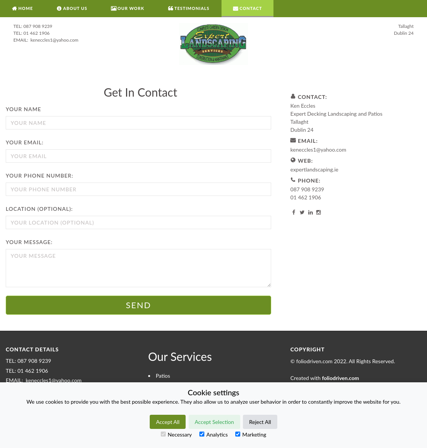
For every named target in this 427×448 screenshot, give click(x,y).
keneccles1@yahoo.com (53, 40)
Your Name (23, 109)
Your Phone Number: (39, 175)
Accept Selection (214, 422)
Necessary (176, 434)
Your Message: (29, 242)
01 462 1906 (36, 33)
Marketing (250, 434)
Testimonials (192, 8)
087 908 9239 (37, 26)
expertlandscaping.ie (314, 169)
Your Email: (25, 142)
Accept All (168, 422)
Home (25, 8)
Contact (250, 8)
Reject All (260, 422)
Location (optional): (39, 208)
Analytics (213, 434)
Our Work (131, 8)
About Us (75, 8)
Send (138, 305)
